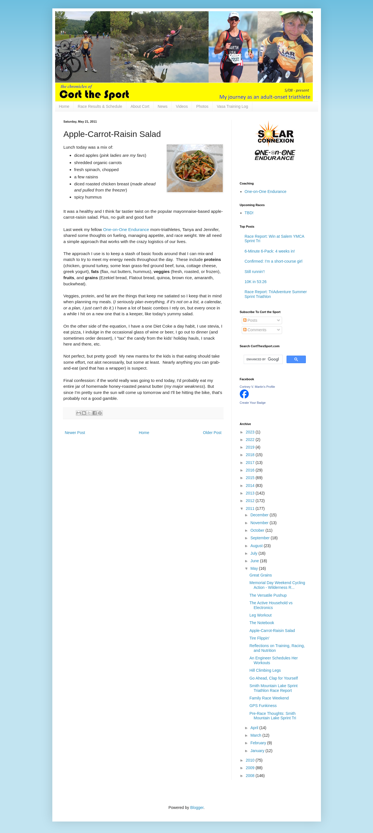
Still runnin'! (255, 271)
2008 (250, 775)
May (254, 568)
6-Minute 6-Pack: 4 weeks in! (270, 251)
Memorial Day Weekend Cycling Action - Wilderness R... (277, 585)
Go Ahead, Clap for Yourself (273, 678)
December (259, 515)
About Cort (140, 106)
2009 (250, 768)
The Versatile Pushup (268, 595)
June (255, 561)
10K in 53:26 (256, 281)
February (258, 743)
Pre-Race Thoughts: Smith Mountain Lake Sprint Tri (272, 715)
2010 (250, 760)
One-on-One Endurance (126, 229)
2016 (250, 470)
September (260, 538)
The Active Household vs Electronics (270, 605)
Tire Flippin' (259, 638)
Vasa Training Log (232, 106)
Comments (255, 330)
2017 (250, 462)
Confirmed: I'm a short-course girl (273, 261)
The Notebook (261, 622)
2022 (250, 439)
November (259, 523)
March (256, 735)
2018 (250, 454)
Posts (250, 320)
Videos (182, 106)
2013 (250, 493)
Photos (202, 106)
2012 (250, 500)
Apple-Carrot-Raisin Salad (272, 630)
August (257, 545)
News (163, 106)
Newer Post (75, 432)
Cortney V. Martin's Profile (257, 386)
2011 (250, 508)
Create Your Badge (253, 402)
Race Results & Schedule (100, 106)
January (258, 750)
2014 (250, 485)
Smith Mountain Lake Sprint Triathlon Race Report (273, 688)
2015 (250, 477)
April (254, 727)
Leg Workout (260, 615)
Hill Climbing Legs (265, 670)
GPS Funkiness (262, 705)
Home (64, 106)
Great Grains (260, 575)
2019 (250, 447)
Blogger (196, 807)
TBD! (249, 213)
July (254, 553)
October (258, 530)
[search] (263, 359)
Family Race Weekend (269, 698)
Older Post (212, 432)
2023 (250, 432)
